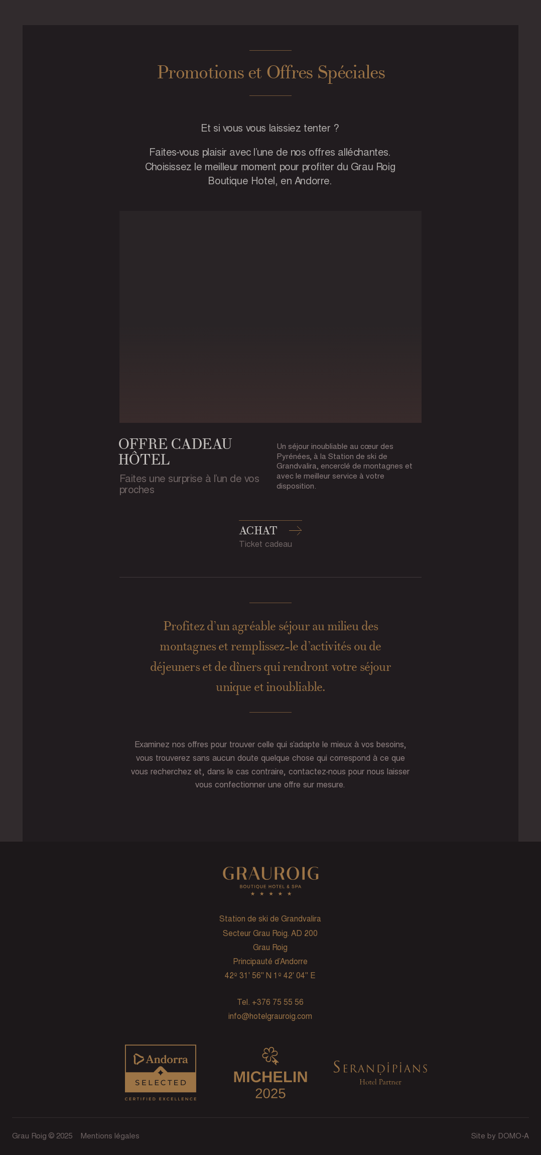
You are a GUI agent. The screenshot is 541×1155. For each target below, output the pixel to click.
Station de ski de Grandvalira (270, 918)
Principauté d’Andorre (270, 961)
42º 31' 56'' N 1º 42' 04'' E (270, 975)
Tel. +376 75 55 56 (270, 1002)
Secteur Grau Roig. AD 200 (270, 933)
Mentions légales (110, 1136)
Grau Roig (270, 947)
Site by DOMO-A (500, 1136)
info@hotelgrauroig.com (270, 1016)
